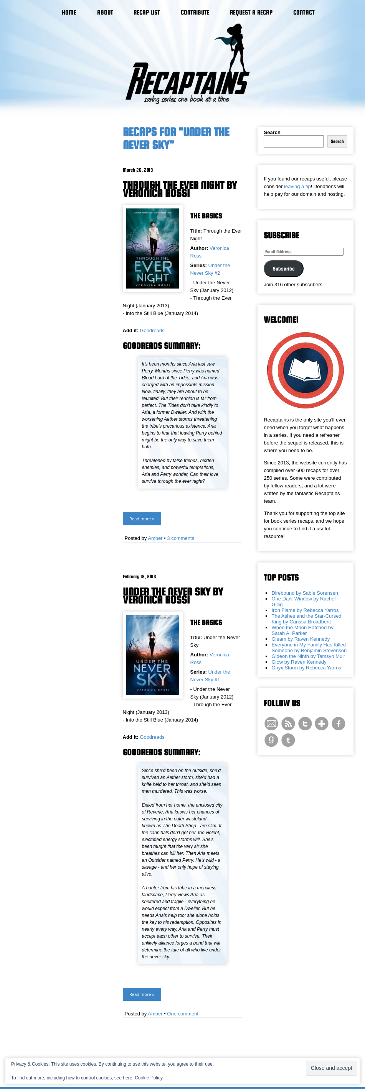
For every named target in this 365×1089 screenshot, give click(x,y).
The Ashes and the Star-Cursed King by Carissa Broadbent (306, 619)
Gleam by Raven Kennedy (300, 639)
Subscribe (284, 269)
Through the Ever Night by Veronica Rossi (180, 189)
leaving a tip (297, 186)
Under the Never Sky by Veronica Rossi (173, 596)
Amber (155, 538)
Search (272, 132)
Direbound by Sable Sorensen (304, 593)
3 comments (180, 538)
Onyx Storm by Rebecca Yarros (306, 668)
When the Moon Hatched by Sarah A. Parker (302, 630)
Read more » (141, 519)
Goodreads (152, 330)
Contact (304, 12)
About (105, 12)
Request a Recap (251, 12)
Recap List (147, 12)
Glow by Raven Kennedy (298, 662)
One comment (182, 1014)
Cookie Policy (149, 1078)
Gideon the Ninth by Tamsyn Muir (308, 656)
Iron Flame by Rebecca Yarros (305, 610)
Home (69, 12)
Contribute (195, 12)
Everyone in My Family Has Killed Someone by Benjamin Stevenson (309, 647)
